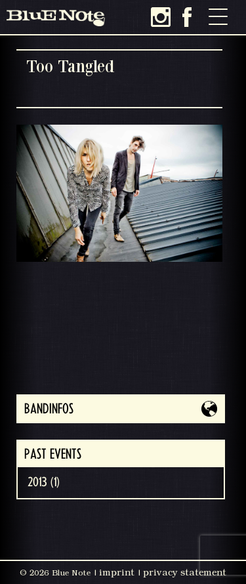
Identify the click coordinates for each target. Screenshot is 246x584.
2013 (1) (44, 482)
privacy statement (184, 572)
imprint (116, 572)
